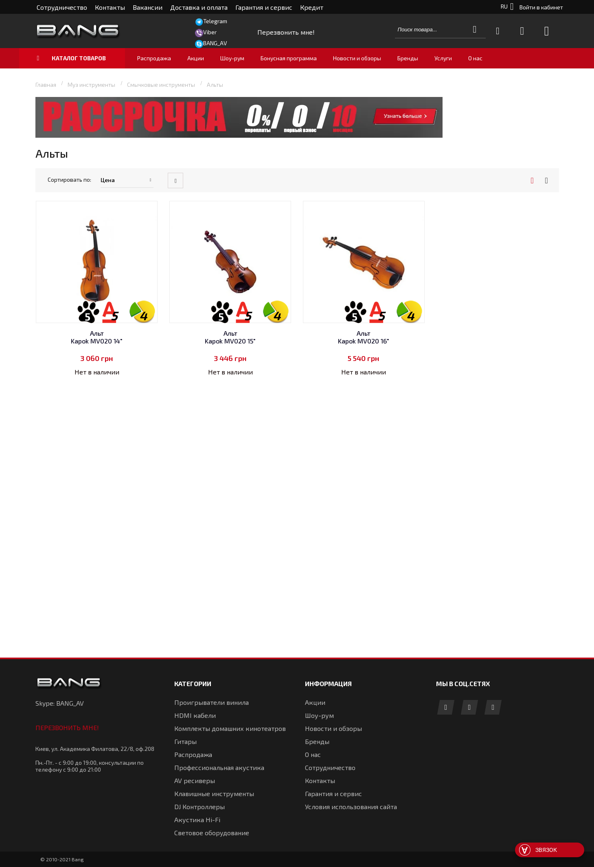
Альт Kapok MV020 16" (363, 337)
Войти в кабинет (541, 7)
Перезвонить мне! (67, 727)
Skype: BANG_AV (59, 703)
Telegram (215, 21)
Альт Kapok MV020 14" (97, 337)
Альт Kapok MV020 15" (230, 337)
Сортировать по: (69, 179)
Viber (210, 32)
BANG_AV (215, 43)
